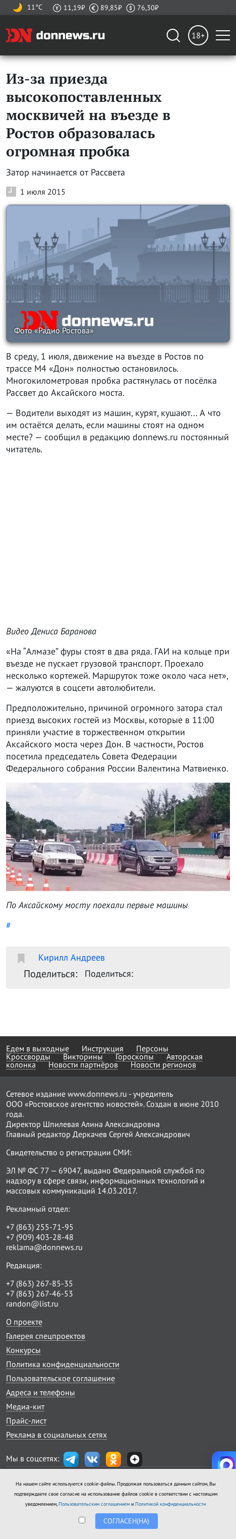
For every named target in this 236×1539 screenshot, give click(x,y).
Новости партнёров (83, 1064)
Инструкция (103, 1048)
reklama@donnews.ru (44, 1247)
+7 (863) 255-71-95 (40, 1227)
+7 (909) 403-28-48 (40, 1237)
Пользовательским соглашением (94, 1504)
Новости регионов (163, 1064)
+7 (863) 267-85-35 (39, 1283)
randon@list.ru (32, 1303)
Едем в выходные (37, 1048)
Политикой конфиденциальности (170, 1504)
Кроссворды (28, 1056)
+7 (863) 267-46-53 (39, 1293)
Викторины (83, 1056)
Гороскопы (134, 1056)
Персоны (152, 1048)
